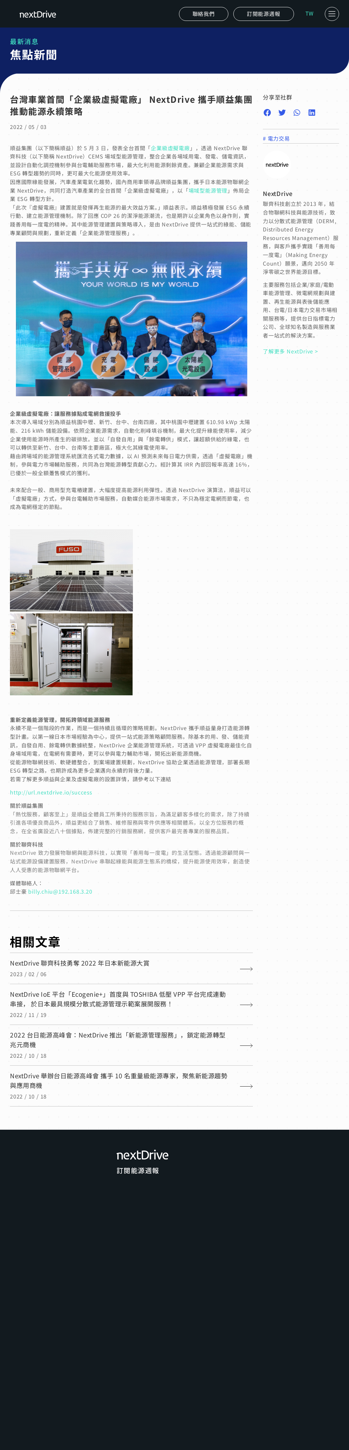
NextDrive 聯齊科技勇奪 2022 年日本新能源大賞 (80, 962)
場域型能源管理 (208, 190)
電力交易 (279, 138)
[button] (263, 14)
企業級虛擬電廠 (170, 148)
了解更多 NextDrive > (290, 351)
